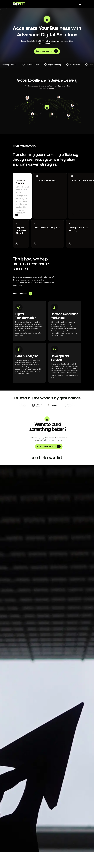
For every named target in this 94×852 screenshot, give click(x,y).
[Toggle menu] (79, 4)
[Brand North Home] (19, 4)
